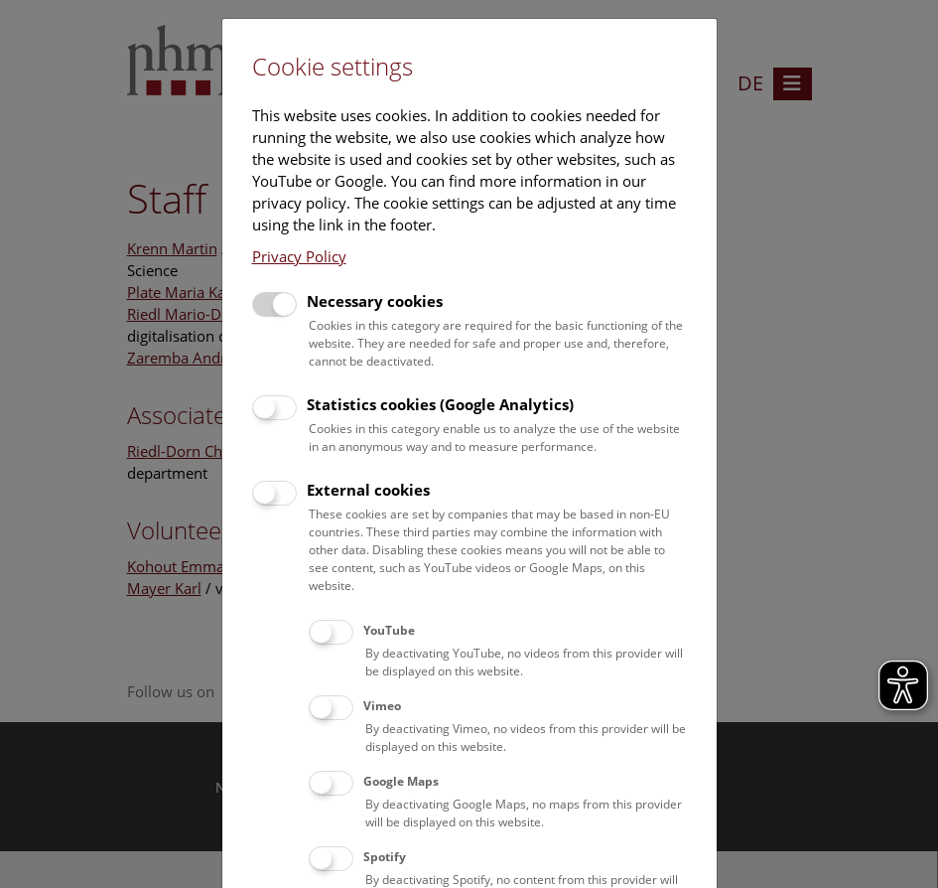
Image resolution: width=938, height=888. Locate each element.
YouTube (389, 630)
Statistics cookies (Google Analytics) (440, 404)
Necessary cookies (375, 301)
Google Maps (401, 781)
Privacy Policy (299, 256)
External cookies (368, 490)
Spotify (384, 856)
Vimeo (382, 705)
